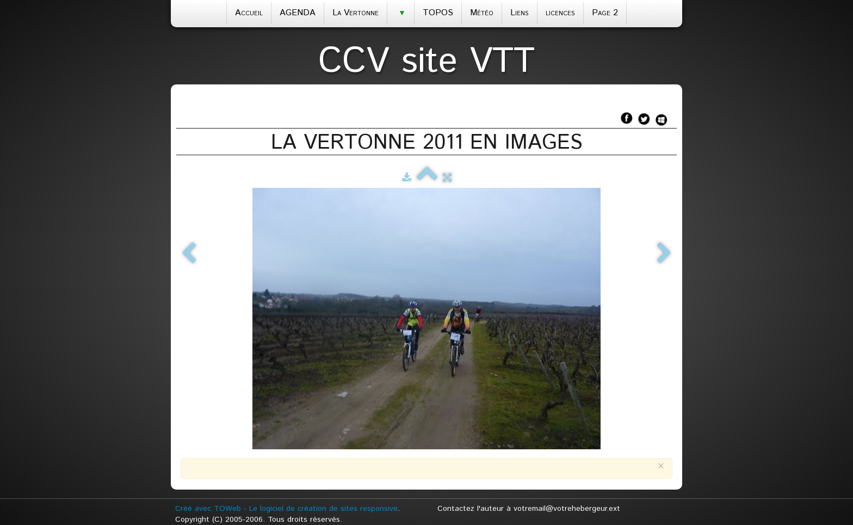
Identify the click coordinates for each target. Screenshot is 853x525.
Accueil (249, 13)
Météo (481, 13)
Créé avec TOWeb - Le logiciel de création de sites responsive (286, 508)
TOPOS (438, 13)
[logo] (426, 58)
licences (560, 13)
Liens (519, 13)
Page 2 (605, 13)
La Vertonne (355, 13)
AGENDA (298, 13)
